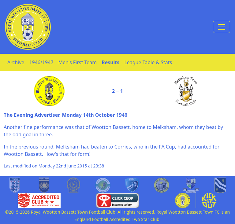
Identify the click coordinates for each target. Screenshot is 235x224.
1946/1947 (41, 62)
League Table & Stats (148, 62)
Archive (15, 62)
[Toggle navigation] (221, 27)
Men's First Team (77, 62)
